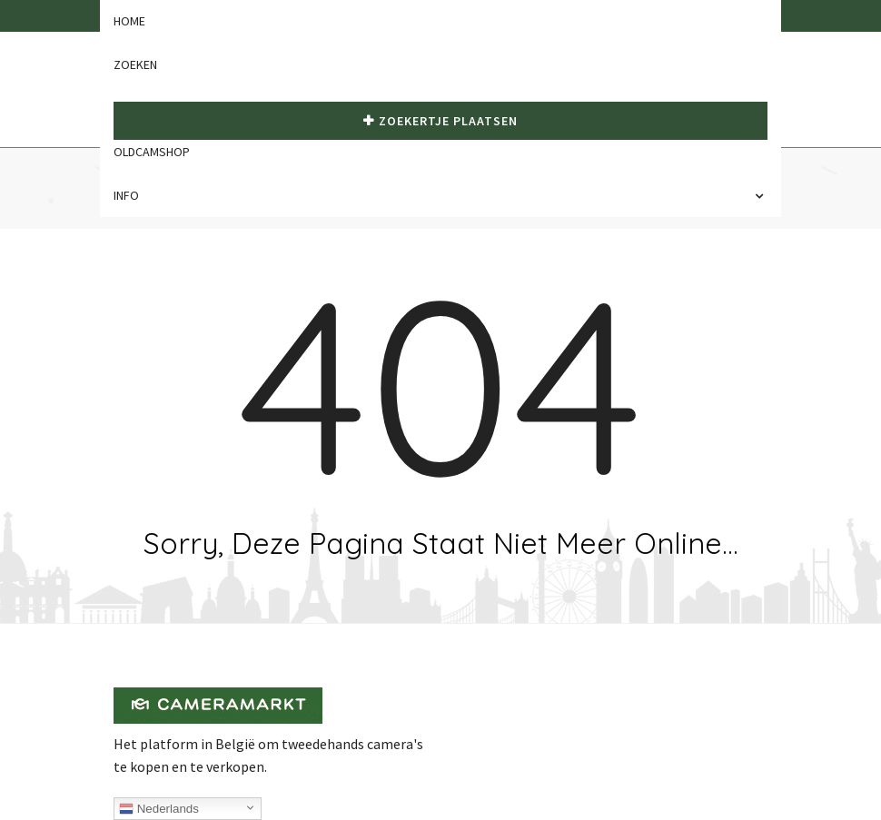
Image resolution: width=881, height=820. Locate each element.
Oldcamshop (152, 151)
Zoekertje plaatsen (440, 121)
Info (131, 195)
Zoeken (135, 64)
